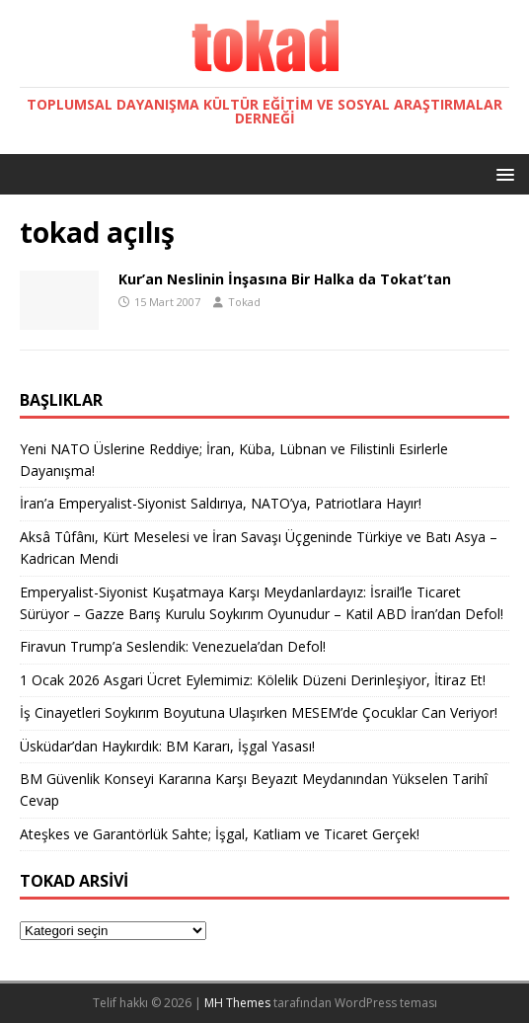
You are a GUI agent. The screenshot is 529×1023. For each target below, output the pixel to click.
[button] (502, 173)
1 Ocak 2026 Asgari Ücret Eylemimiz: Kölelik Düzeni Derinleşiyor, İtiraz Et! (253, 679)
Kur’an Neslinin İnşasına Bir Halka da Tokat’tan (284, 279)
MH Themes (237, 1002)
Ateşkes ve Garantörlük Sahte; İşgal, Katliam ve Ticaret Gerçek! (219, 834)
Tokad (244, 301)
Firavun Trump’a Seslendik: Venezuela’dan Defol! (173, 646)
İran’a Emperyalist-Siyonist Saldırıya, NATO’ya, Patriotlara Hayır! (220, 503)
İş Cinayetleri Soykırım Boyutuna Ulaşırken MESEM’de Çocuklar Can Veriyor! (258, 712)
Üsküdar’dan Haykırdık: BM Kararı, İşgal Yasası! (167, 746)
